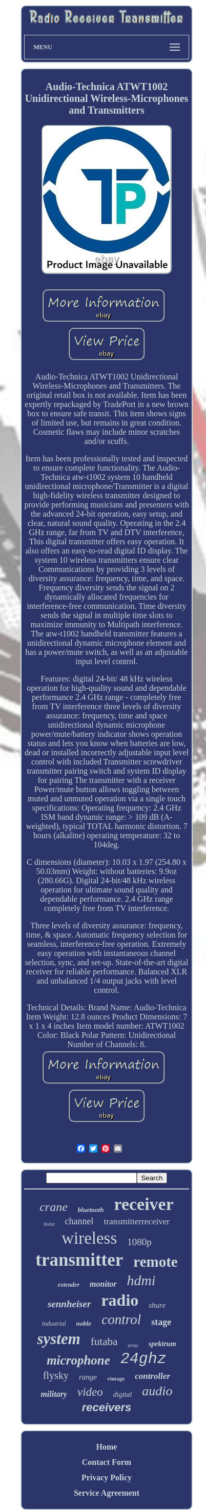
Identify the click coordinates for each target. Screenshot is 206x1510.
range (88, 1377)
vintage (116, 1378)
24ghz (143, 1359)
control (121, 1319)
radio (119, 1300)
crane (53, 1207)
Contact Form (106, 1462)
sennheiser (69, 1304)
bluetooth (91, 1210)
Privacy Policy (106, 1477)
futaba (104, 1341)
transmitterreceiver (137, 1221)
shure (157, 1305)
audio (157, 1391)
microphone (78, 1360)
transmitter (79, 1260)
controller (152, 1376)
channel (79, 1221)
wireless (89, 1238)
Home (106, 1446)
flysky (56, 1375)
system (58, 1339)
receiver (143, 1204)
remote (155, 1261)
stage (161, 1322)
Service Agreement (106, 1492)
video (90, 1392)
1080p (139, 1242)
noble (84, 1323)
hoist (49, 1224)
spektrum (162, 1344)
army (133, 1345)
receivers (107, 1407)
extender (68, 1284)
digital (122, 1394)
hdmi (141, 1280)
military (53, 1394)
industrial (54, 1323)
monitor (103, 1284)
